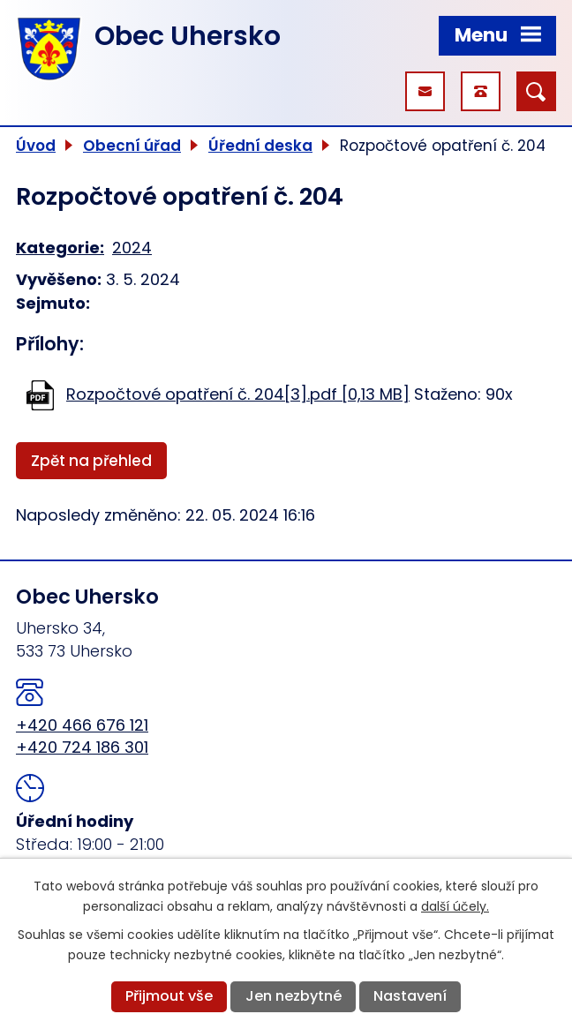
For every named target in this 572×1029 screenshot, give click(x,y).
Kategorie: (60, 248)
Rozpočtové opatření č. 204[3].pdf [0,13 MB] (238, 394)
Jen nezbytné (293, 996)
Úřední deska (260, 145)
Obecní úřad (132, 145)
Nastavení (410, 996)
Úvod (36, 145)
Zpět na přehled (91, 460)
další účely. (455, 906)
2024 (132, 248)
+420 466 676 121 (82, 725)
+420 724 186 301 (82, 747)
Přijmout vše (169, 996)
